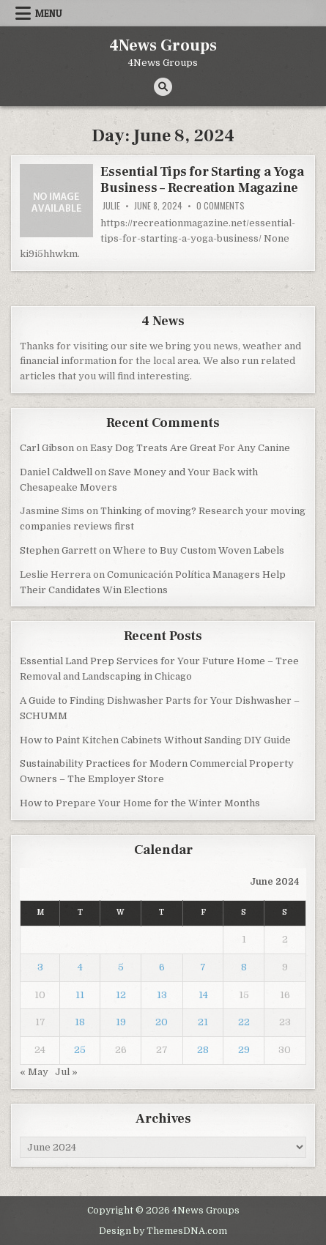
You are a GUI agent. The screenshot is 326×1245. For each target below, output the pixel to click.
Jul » (66, 1071)
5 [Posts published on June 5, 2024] (121, 967)
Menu (48, 13)
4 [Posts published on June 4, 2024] (80, 967)
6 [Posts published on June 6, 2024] (162, 967)
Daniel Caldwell (56, 472)
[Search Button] (163, 87)
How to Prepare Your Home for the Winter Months (140, 803)
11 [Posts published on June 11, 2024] (79, 994)
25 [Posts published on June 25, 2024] (80, 1049)
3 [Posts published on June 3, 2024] (40, 967)
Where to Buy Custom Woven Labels (198, 550)
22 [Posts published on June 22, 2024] (244, 1022)
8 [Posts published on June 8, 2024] (244, 967)
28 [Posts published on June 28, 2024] (203, 1049)
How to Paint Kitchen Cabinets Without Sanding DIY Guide (155, 740)
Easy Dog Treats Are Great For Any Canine (190, 447)
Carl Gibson (47, 447)
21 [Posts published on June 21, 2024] (203, 1022)
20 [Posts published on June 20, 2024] (161, 1022)
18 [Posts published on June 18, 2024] (80, 1022)
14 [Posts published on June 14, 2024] (203, 994)
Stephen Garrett (58, 550)
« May (34, 1071)
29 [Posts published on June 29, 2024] (244, 1049)
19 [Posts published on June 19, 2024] (121, 1022)
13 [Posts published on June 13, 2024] (162, 994)
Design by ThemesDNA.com (163, 1231)
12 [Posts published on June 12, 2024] (121, 994)
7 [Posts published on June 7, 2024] (203, 967)
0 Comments (220, 205)
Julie (111, 205)
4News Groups (163, 45)
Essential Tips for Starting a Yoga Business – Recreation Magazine (201, 179)
